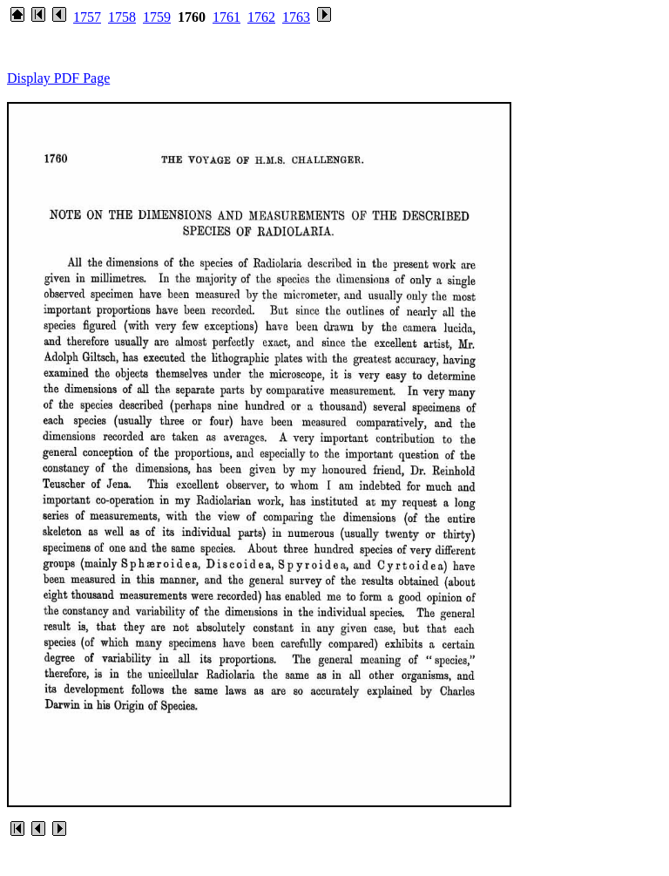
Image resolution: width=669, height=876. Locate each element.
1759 (157, 17)
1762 (261, 17)
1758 (122, 17)
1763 (296, 17)
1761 (226, 17)
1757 (87, 17)
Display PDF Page (58, 78)
